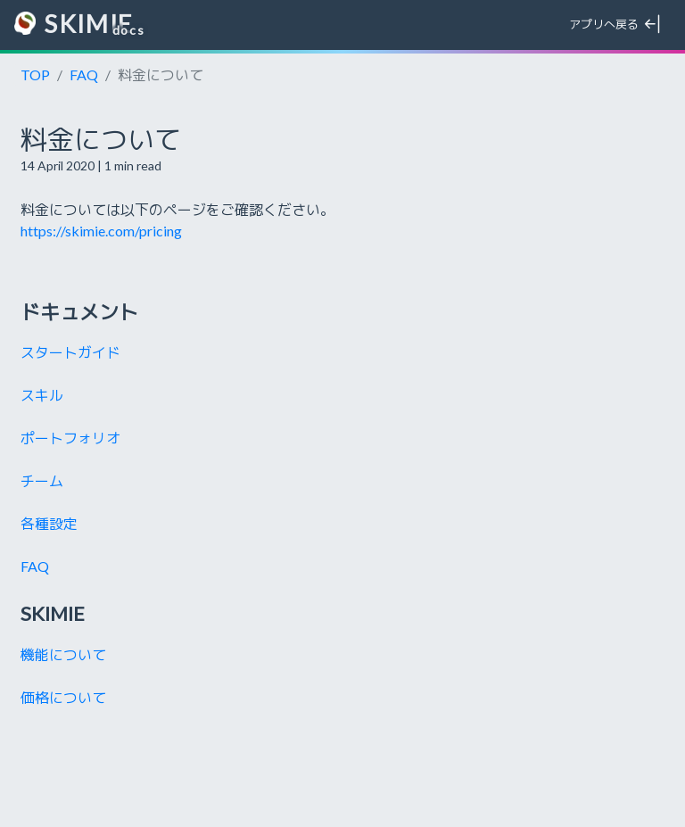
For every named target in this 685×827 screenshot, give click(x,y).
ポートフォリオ (70, 437)
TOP (35, 74)
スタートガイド (70, 351)
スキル (42, 394)
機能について (63, 654)
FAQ (84, 74)
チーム (42, 480)
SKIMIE (73, 24)
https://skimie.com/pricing (101, 230)
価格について (63, 697)
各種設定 (49, 523)
